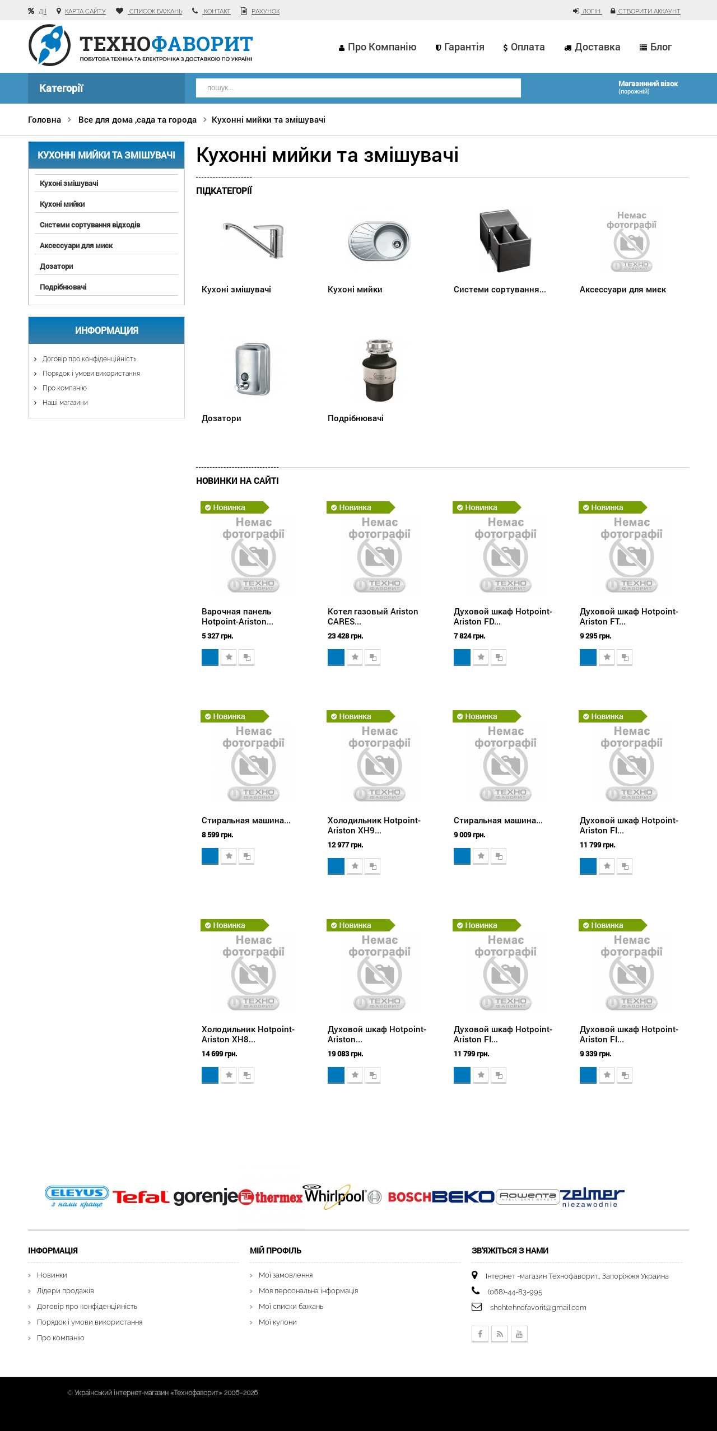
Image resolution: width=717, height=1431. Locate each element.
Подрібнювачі (63, 287)
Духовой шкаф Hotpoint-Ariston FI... (629, 825)
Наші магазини (64, 403)
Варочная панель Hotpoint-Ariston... (237, 616)
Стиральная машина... (246, 820)
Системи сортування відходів (90, 225)
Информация (106, 330)
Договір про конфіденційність (88, 359)
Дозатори (56, 266)
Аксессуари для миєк (76, 245)
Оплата (528, 46)
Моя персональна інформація (308, 1290)
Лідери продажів (65, 1290)
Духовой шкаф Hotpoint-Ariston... (377, 1034)
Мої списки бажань (291, 1306)
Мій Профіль (275, 1250)
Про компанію (382, 46)
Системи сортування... (500, 289)
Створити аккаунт (649, 11)
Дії (42, 11)
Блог (661, 46)
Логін (591, 11)
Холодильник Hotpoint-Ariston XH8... (248, 1034)
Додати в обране (228, 657)
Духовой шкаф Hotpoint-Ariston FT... (629, 616)
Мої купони (278, 1322)
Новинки (52, 1275)
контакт (216, 11)
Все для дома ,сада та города (137, 119)
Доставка (598, 46)
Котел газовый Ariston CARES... (373, 616)
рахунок (266, 11)
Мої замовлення (286, 1275)
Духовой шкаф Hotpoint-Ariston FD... (503, 616)
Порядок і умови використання (90, 373)
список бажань (155, 11)
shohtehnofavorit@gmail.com (538, 1307)
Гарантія (464, 46)
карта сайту (85, 11)
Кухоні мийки (62, 204)
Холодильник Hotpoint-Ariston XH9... (374, 825)
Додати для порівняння (246, 657)
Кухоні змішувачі (69, 183)
